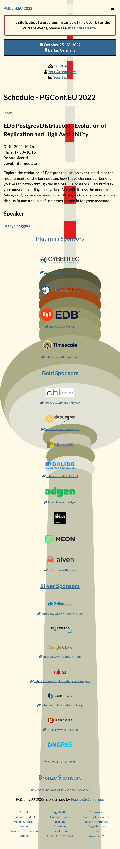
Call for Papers (60, 817)
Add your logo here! (60, 761)
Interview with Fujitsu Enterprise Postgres (60, 681)
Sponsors (96, 812)
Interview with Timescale (60, 357)
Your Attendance (62, 71)
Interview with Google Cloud (60, 656)
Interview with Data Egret (60, 429)
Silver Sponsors (60, 586)
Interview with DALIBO (60, 476)
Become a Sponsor (96, 821)
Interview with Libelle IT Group (60, 705)
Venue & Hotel (23, 821)
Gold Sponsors (60, 373)
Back (8, 113)
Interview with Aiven (60, 570)
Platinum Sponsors (60, 238)
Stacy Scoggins (17, 226)
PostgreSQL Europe (87, 799)
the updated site (82, 28)
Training (59, 821)
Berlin (24, 826)
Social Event (60, 831)
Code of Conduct (23, 817)
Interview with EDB (60, 327)
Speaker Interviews (60, 835)
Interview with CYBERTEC (60, 272)
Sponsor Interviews (96, 817)
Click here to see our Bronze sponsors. (60, 790)
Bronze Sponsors (60, 777)
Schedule (60, 826)
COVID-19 (63, 66)
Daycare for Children (24, 831)
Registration (60, 812)
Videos (24, 835)
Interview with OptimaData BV (60, 613)
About (24, 812)
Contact (96, 831)
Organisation (96, 826)
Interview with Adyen (60, 502)
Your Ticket (62, 77)
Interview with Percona (60, 729)
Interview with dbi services (60, 403)
